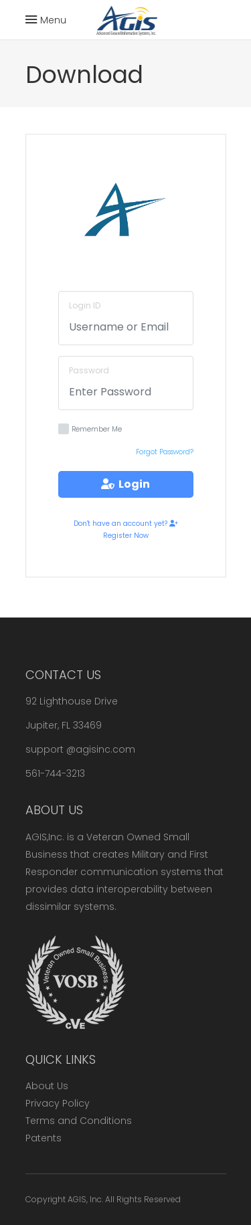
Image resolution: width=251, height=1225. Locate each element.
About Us (46, 1086)
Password (89, 370)
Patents (43, 1138)
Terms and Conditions (78, 1120)
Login (125, 484)
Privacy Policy (57, 1103)
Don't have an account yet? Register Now (126, 530)
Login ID (84, 305)
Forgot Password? (164, 452)
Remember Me (90, 428)
